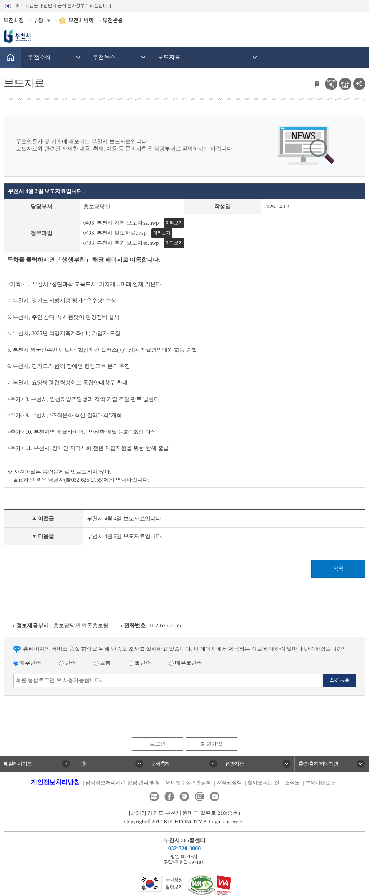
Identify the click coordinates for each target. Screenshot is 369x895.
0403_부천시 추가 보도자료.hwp (121, 243)
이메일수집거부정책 (188, 782)
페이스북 (169, 796)
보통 (102, 663)
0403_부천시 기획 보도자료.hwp (121, 223)
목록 (338, 568)
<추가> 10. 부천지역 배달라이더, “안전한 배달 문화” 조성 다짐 (81, 432)
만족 (67, 663)
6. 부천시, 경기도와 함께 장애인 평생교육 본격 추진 (70, 366)
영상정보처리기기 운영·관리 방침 (122, 782)
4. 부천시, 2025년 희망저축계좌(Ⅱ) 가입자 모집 (64, 333)
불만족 (140, 663)
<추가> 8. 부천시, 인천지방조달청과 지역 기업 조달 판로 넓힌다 (84, 399)
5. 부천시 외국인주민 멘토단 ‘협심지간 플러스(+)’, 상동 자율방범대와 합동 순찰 (102, 350)
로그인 (158, 744)
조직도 (292, 782)
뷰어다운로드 (321, 782)
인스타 (199, 796)
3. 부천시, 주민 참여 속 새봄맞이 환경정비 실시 (63, 317)
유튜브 (214, 796)
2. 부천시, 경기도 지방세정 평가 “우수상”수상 (62, 300)
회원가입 (211, 744)
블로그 (154, 796)
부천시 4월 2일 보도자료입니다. (125, 536)
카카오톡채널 (184, 796)
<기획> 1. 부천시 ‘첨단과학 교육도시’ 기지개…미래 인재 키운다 (84, 284)
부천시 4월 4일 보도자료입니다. (125, 518)
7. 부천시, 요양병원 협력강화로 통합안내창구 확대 (67, 382)
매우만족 (27, 663)
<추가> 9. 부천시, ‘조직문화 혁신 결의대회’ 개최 (64, 415)
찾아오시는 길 (263, 782)
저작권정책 (229, 782)
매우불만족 (185, 663)
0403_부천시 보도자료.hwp (115, 233)
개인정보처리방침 (55, 782)
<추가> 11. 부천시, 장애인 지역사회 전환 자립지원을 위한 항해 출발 (88, 448)
